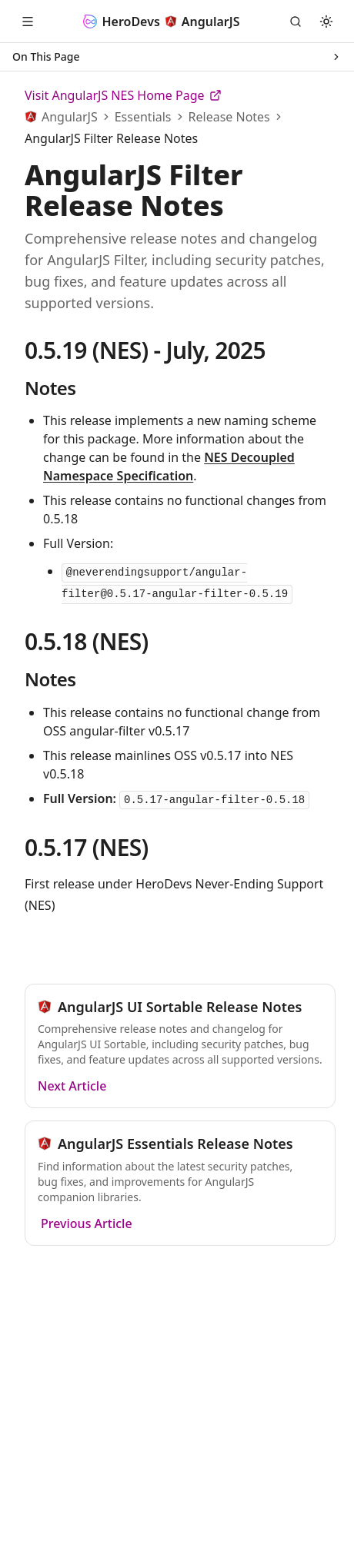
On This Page (177, 56)
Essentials (143, 116)
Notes (50, 387)
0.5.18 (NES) (86, 641)
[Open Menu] (27, 21)
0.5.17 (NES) (86, 847)
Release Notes (229, 116)
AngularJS (70, 116)
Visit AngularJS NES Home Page (123, 95)
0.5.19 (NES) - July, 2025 (145, 350)
